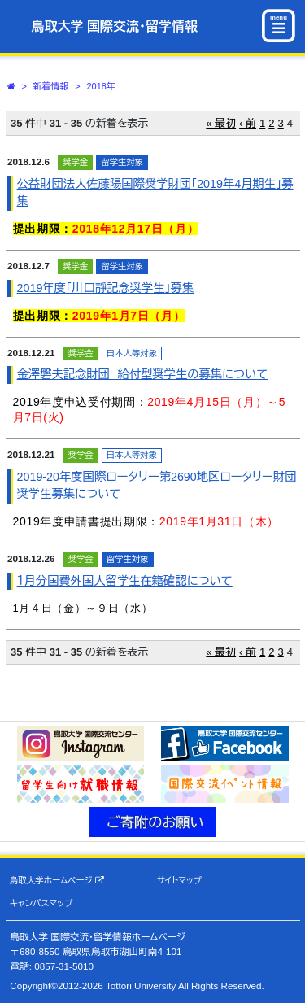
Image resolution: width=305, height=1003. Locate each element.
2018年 (100, 86)
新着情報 (51, 86)
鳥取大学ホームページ (57, 880)
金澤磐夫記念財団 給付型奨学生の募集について (142, 374)
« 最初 (221, 123)
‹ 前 (247, 123)
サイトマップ (179, 880)
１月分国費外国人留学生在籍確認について (125, 580)
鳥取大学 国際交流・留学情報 (115, 26)
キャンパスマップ (41, 903)
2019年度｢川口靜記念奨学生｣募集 (105, 287)
